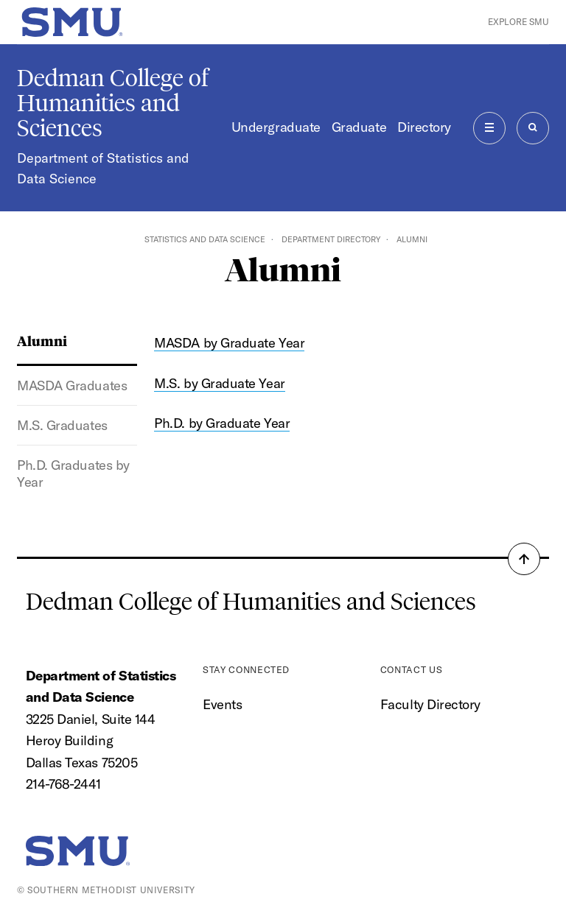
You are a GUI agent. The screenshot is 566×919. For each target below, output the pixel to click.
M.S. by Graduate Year (219, 383)
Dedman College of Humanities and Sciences (113, 103)
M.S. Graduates (62, 425)
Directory (424, 127)
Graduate (359, 127)
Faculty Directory (430, 704)
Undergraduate (276, 127)
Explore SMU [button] (518, 21)
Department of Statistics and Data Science (103, 168)
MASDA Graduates (72, 385)
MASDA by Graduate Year (229, 342)
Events (222, 704)
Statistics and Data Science (204, 239)
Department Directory (331, 239)
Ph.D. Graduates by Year (73, 473)
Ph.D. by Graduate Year (222, 423)
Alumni (42, 340)
